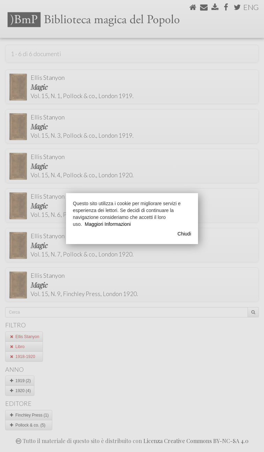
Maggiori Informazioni (108, 224)
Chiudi (184, 233)
